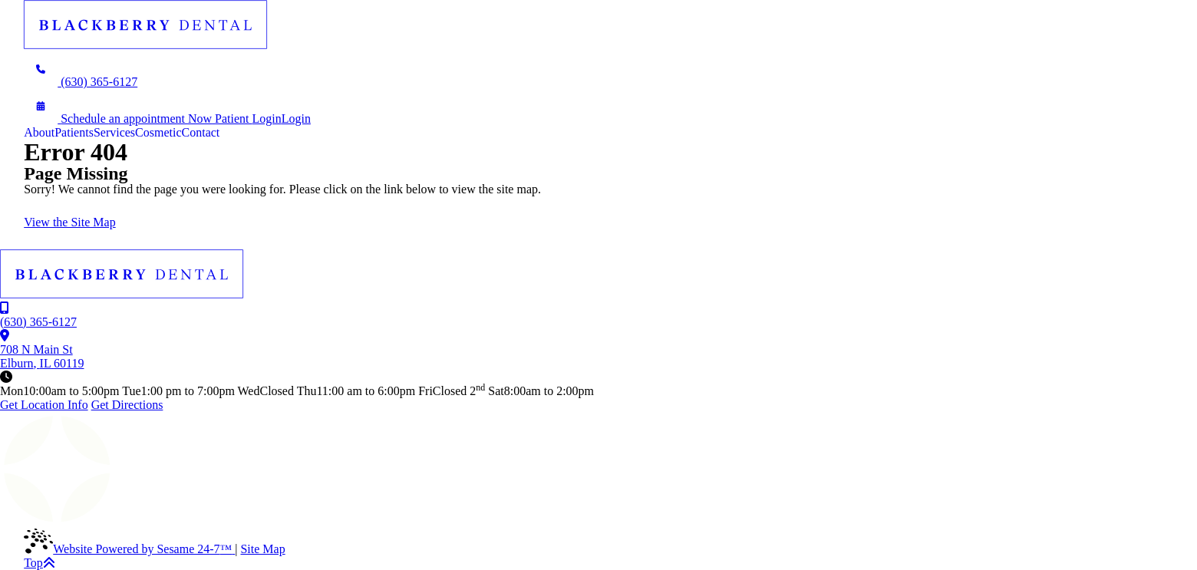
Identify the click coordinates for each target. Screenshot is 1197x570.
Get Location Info (44, 404)
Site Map (262, 548)
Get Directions (127, 404)
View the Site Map (69, 222)
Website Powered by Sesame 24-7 (129, 548)
